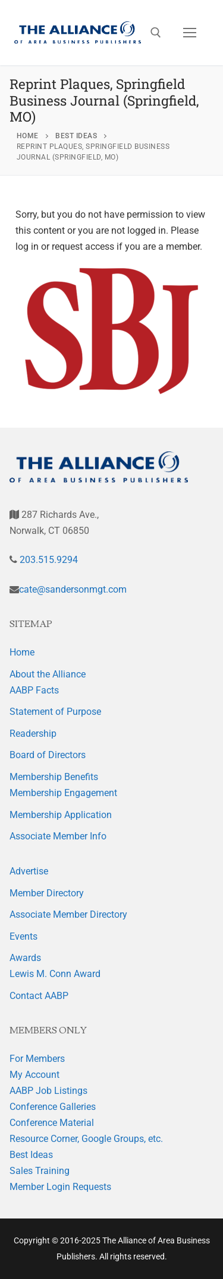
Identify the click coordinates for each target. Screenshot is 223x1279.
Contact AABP (39, 995)
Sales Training (40, 1170)
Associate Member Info (58, 836)
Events (23, 936)
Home (22, 652)
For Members (37, 1058)
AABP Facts (34, 690)
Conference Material (52, 1122)
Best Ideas (31, 1154)
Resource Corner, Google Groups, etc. (86, 1138)
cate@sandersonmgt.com (73, 589)
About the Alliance (48, 674)
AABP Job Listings (48, 1090)
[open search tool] (155, 32)
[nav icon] (190, 32)
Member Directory (47, 893)
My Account (34, 1074)
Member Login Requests (60, 1186)
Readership (33, 733)
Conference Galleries (53, 1106)
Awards (25, 957)
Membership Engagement (63, 792)
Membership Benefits (54, 776)
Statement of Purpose (55, 711)
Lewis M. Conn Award (55, 973)
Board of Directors (48, 755)
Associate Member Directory (68, 914)
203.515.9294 (47, 559)
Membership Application (61, 814)
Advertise (29, 871)
